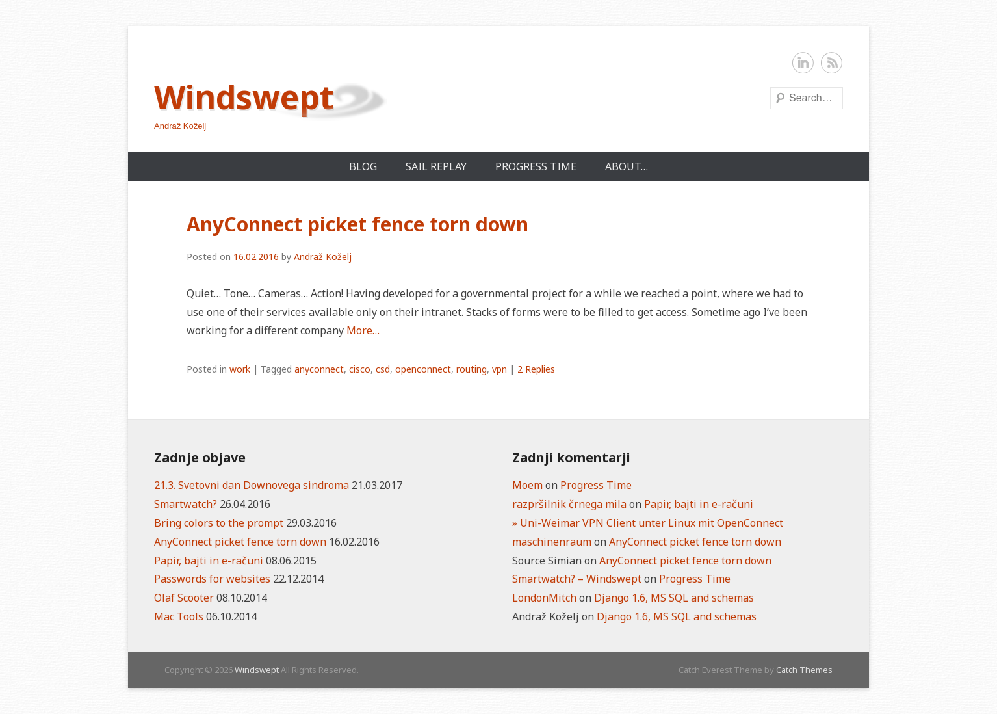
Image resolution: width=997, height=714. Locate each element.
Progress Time (535, 166)
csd (383, 369)
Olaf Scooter (184, 597)
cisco (359, 369)
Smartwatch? (185, 504)
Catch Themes (804, 670)
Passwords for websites (212, 579)
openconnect (423, 369)
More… (363, 330)
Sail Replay (436, 166)
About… (626, 166)
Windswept (244, 97)
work (239, 369)
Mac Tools (178, 616)
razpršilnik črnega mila (569, 504)
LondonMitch (544, 597)
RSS (832, 63)
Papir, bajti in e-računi (208, 560)
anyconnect (319, 369)
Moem (527, 485)
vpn (499, 369)
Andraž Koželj (323, 256)
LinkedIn (803, 63)
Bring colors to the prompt (218, 523)
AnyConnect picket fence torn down (357, 224)
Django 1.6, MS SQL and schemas (674, 597)
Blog (363, 166)
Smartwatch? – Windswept (576, 579)
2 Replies (536, 369)
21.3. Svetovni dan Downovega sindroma (251, 485)
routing (471, 369)
